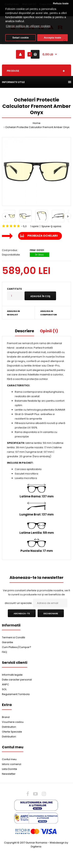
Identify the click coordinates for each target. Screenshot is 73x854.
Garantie (7, 642)
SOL (4, 689)
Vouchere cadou (13, 722)
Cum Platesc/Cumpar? (16, 647)
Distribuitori (9, 727)
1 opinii (34, 226)
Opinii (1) (49, 331)
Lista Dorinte (9, 769)
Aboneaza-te (22, 613)
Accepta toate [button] (52, 37)
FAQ (4, 652)
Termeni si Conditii (13, 637)
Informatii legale (12, 675)
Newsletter (9, 774)
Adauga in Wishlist (13, 313)
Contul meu (9, 759)
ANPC (5, 684)
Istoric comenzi (11, 764)
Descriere (24, 331)
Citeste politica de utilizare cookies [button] (28, 26)
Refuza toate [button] (61, 3)
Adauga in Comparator (48, 313)
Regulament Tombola (16, 694)
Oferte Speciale (12, 732)
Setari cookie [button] (20, 37)
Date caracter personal (17, 679)
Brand (6, 717)
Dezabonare (50, 613)
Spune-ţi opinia (51, 226)
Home (36, 123)
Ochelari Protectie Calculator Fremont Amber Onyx (37, 127)
